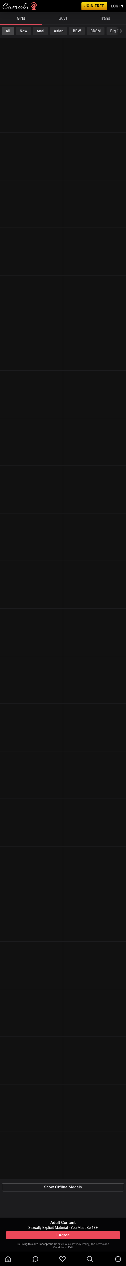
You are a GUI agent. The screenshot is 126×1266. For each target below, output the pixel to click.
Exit (70, 1247)
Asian (59, 31)
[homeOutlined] (8, 1259)
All (8, 31)
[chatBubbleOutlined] (35, 1259)
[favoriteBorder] (62, 1259)
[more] (118, 1259)
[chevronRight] (121, 31)
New (23, 31)
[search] (90, 1259)
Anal (40, 31)
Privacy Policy (80, 1244)
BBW (77, 31)
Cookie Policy (62, 1244)
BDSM (95, 31)
